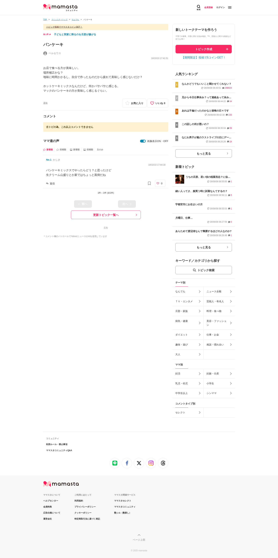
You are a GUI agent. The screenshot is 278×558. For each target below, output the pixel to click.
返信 (52, 183)
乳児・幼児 (181, 383)
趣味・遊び (181, 344)
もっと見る (204, 153)
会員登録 (208, 7)
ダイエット (181, 334)
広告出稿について (51, 513)
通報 (45, 103)
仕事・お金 (213, 334)
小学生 (210, 383)
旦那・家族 (181, 311)
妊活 (177, 373)
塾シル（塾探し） (122, 513)
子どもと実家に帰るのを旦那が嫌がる (75, 34)
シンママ (211, 393)
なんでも (180, 291)
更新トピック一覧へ (106, 214)
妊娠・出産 (213, 373)
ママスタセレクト (122, 501)
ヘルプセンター (50, 501)
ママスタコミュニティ (124, 507)
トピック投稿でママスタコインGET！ (64, 27)
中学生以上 (181, 393)
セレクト (180, 412)
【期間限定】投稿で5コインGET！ (204, 57)
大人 (177, 354)
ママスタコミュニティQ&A (59, 450)
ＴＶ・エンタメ (184, 301)
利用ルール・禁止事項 (56, 444)
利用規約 (78, 501)
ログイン (220, 7)
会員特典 (47, 507)
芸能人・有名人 (215, 301)
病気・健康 (181, 321)
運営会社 (47, 519)
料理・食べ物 (214, 311)
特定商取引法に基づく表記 (87, 519)
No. (48, 159)
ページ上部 (139, 539)
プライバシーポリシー (85, 507)
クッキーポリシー (82, 513)
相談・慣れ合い (215, 344)
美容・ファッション (216, 323)
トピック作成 (203, 49)
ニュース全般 (214, 291)
